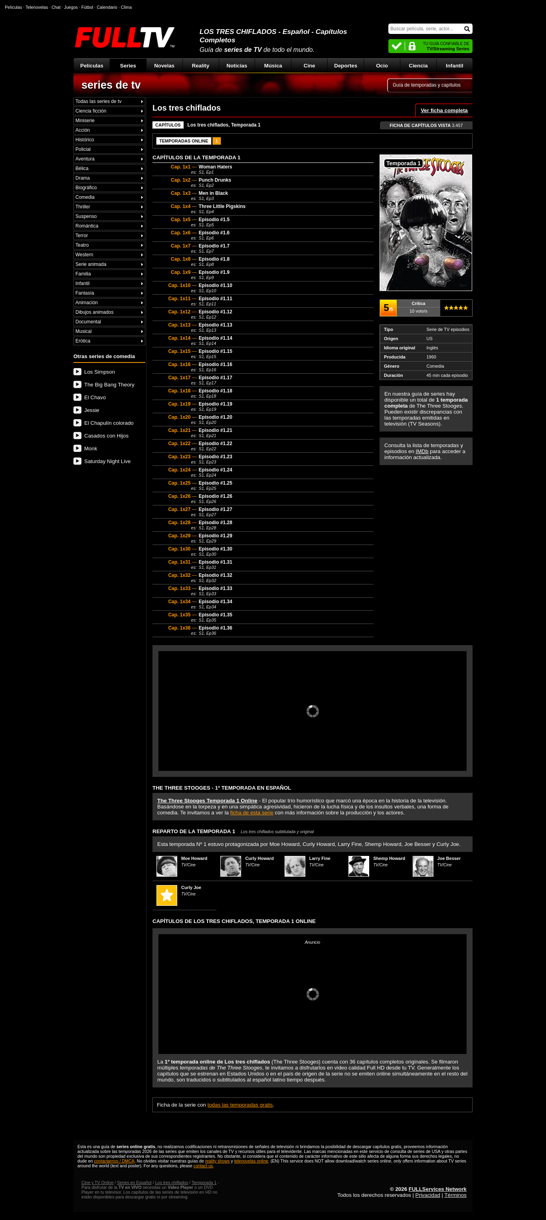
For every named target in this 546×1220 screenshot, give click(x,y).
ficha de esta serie (251, 813)
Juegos (71, 7)
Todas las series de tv (98, 101)
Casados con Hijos (106, 436)
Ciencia (418, 66)
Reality (201, 66)
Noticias (237, 66)
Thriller (82, 207)
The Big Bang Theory (109, 385)
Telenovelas (37, 7)
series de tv (111, 85)
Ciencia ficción (90, 111)
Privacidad (427, 1195)
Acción (82, 130)
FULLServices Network (438, 1189)
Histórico (84, 140)
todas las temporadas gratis (240, 1105)
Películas (91, 66)
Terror (81, 235)
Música (273, 66)
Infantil (454, 66)
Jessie (91, 410)
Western (84, 254)
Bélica (82, 168)
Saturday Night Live (107, 461)
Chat (56, 7)
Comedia (85, 197)
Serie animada (90, 264)
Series (128, 66)
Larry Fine (319, 858)
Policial (83, 149)
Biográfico (86, 187)
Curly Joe (191, 887)
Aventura (85, 159)
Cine (309, 66)
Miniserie (85, 120)
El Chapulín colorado (109, 423)
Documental (88, 322)
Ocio (382, 66)
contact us (203, 1165)
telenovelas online (251, 1161)
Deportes (345, 66)
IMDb (422, 451)
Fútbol (87, 7)
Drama (82, 178)
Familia (83, 274)
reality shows (217, 1161)
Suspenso (86, 216)
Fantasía (84, 293)
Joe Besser (449, 858)
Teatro (82, 245)
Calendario (107, 7)
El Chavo (95, 397)
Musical (83, 331)
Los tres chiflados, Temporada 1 (224, 125)
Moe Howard (194, 858)
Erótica (82, 341)
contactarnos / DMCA (114, 1161)
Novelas (164, 66)
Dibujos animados (94, 312)
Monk (90, 449)
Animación (86, 302)
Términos (455, 1195)
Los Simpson (99, 372)
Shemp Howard (389, 858)
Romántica (86, 226)
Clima (126, 7)
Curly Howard (259, 858)
